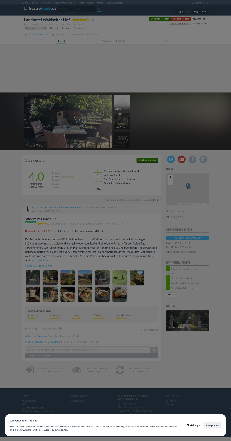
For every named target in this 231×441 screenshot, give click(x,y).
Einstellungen (194, 425)
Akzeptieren (212, 425)
